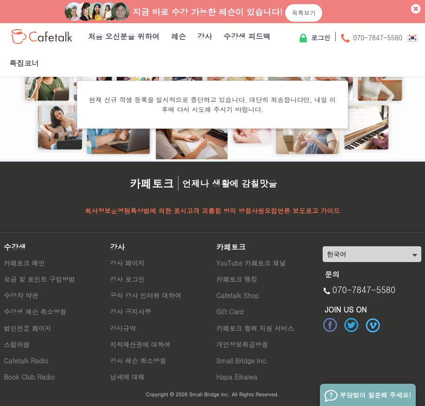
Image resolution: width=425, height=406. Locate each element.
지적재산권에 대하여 (140, 344)
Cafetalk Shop (237, 295)
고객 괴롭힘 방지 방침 (219, 210)
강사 (204, 36)
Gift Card (230, 311)
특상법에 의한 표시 (159, 210)
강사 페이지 (127, 263)
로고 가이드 (323, 210)
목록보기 (304, 12)
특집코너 (24, 63)
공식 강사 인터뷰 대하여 (145, 295)
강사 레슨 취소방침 (138, 360)
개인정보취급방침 (242, 344)
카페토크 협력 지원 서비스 (255, 328)
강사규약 (123, 328)
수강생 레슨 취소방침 (35, 311)
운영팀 (121, 210)
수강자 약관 (21, 295)
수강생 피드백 (247, 36)
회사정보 (98, 210)
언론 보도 (291, 210)
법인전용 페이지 (27, 328)
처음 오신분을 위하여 (124, 36)
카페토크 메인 (24, 263)
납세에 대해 (127, 376)
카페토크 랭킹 (236, 279)
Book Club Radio (29, 376)
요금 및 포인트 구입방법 (39, 279)
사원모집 (264, 210)
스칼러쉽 (17, 344)
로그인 (314, 38)
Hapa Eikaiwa (236, 376)
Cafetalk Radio (26, 360)
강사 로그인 (127, 279)
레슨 (178, 36)
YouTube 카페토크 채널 (251, 263)
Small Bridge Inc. (242, 360)
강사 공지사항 (130, 311)
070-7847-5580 (371, 38)
